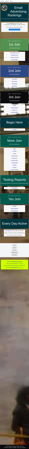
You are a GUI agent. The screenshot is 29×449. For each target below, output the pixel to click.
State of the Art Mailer (14, 57)
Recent (11, 1)
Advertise (7, 1)
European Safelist (14, 59)
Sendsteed (14, 129)
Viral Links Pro (14, 158)
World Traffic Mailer (14, 112)
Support (23, 447)
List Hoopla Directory (14, 169)
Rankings (14, 447)
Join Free (2, 1)
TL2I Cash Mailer (14, 162)
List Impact (14, 167)
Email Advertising (13, 267)
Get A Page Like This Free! (14, 29)
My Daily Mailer (14, 81)
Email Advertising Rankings (17, 11)
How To (14, 245)
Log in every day (8, 230)
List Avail (14, 105)
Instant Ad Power (14, 155)
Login (21, 447)
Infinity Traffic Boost (14, 107)
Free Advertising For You (14, 52)
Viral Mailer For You (14, 55)
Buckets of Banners (14, 208)
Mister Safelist (14, 83)
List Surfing (14, 151)
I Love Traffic (14, 79)
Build (18, 447)
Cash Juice (14, 206)
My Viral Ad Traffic (14, 160)
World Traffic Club (14, 210)
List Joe (14, 153)
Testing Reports (14, 252)
